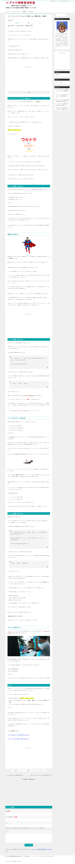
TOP (14, 856)
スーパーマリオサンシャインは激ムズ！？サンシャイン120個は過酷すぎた (62, 91)
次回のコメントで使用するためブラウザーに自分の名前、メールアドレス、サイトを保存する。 (25, 828)
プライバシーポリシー (16, 11)
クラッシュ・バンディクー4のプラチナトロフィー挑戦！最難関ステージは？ (62, 96)
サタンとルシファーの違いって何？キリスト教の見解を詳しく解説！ (40, 775)
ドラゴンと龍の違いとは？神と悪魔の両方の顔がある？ (19, 734)
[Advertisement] (29, 75)
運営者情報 (24, 11)
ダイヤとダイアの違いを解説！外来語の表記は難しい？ (19, 738)
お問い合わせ (30, 11)
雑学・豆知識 (10, 20)
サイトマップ (8, 11)
